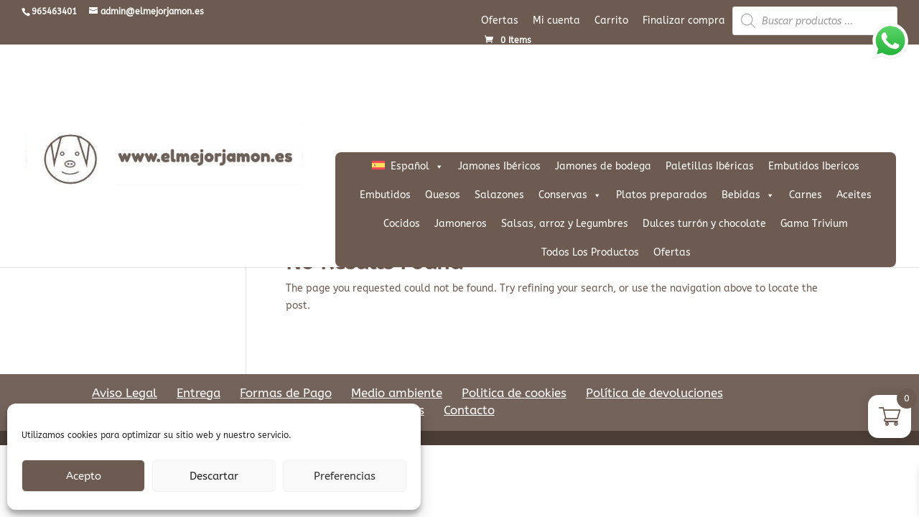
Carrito (611, 20)
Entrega (198, 393)
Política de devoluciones (654, 393)
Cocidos (401, 224)
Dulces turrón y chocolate (704, 224)
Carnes (805, 195)
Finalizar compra (684, 20)
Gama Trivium (814, 224)
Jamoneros (460, 224)
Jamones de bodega (603, 166)
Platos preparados (661, 195)
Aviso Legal (124, 393)
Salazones (499, 195)
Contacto (469, 410)
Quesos (442, 195)
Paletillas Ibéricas (710, 166)
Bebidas (748, 195)
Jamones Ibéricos (499, 166)
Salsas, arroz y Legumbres (564, 224)
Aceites (854, 195)
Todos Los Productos (590, 252)
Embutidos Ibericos (813, 166)
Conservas (570, 195)
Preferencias (344, 476)
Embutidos (385, 195)
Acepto (83, 476)
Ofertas (499, 20)
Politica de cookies (514, 393)
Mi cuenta (556, 20)
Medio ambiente (396, 393)
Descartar (214, 476)
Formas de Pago (286, 393)
